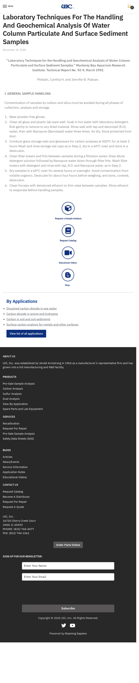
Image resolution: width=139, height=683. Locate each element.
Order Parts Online (68, 545)
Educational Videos (15, 477)
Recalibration (11, 423)
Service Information (15, 467)
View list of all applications (26, 333)
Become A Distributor (16, 496)
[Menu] (8, 6)
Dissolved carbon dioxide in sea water (31, 308)
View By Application (15, 404)
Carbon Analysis (13, 388)
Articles (7, 457)
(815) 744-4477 (24, 529)
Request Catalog (13, 491)
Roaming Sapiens (76, 633)
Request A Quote (13, 507)
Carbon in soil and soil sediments (28, 319)
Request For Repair (15, 428)
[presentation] (50, 591)
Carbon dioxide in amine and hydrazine (32, 314)
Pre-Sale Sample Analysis (19, 383)
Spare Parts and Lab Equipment (23, 409)
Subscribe (68, 608)
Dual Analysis (11, 398)
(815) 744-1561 (19, 533)
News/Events (11, 462)
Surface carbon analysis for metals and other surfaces (42, 324)
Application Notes (14, 472)
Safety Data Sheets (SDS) (18, 438)
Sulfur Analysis (12, 393)
